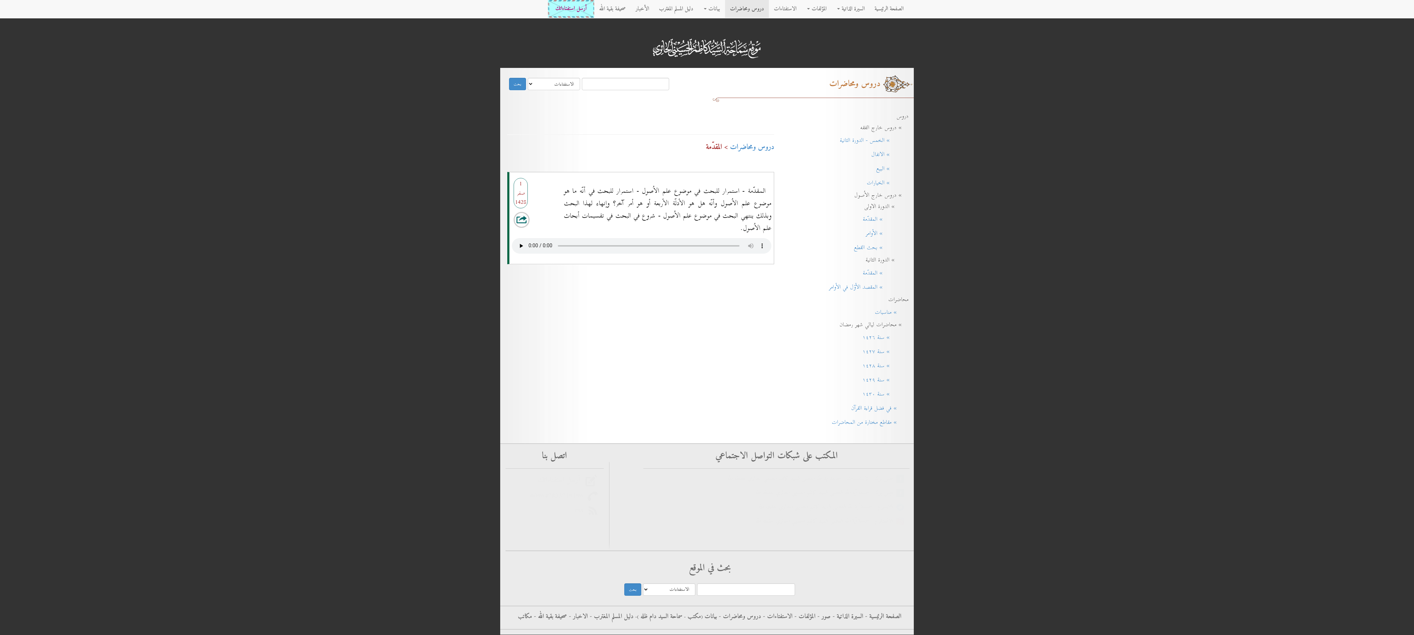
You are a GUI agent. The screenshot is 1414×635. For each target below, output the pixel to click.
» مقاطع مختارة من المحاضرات (868, 422)
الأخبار (642, 9)
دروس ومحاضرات (747, 9)
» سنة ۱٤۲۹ (883, 380)
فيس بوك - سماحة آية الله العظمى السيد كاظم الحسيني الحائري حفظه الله (825, 493)
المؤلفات (816, 9)
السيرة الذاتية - (847, 616)
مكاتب (525, 616)
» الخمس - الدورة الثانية (872, 140)
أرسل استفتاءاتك (571, 9)
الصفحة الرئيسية (889, 9)
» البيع (890, 168)
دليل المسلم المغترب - (610, 616)
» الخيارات (885, 183)
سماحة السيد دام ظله (660, 616)
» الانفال (887, 154)
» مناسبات (889, 312)
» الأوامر (885, 233)
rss (581, 510)
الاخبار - (577, 616)
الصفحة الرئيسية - (882, 616)
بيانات (712, 9)
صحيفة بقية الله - (549, 616)
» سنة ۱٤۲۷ (883, 351)
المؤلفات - (804, 616)
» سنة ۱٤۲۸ (883, 365)
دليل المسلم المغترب (676, 9)
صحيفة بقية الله (612, 9)
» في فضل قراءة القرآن (877, 408)
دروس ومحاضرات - (739, 616)
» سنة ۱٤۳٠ (883, 394)
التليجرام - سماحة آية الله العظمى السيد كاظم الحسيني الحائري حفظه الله (827, 507)
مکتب (693, 616)
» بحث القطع (879, 247)
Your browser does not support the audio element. (641, 244)
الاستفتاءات (785, 9)
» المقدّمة (883, 219)
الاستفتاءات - (777, 616)
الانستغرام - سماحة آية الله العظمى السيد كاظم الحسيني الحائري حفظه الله (825, 521)
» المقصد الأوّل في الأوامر (866, 287)
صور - (823, 616)
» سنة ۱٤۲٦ (883, 337)
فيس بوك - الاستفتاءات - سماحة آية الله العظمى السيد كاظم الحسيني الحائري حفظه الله (811, 479)
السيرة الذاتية (851, 9)
